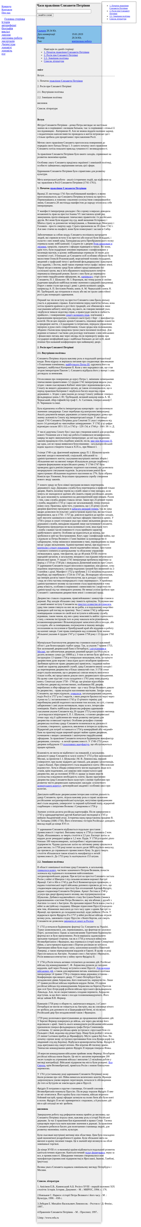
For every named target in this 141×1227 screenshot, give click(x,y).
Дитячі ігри (8, 44)
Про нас (6, 12)
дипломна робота (12, 37)
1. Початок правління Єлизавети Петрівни (66, 52)
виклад (6, 31)
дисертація (8, 41)
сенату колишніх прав (77, 315)
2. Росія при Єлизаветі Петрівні (61, 55)
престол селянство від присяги (94, 604)
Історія (6, 22)
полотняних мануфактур (76, 744)
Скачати (42, 30)
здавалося (75, 693)
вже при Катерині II (101, 440)
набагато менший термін (85, 508)
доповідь (7, 50)
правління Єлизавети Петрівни (66, 80)
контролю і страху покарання (53, 547)
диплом (6, 34)
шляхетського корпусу (49, 785)
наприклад (87, 276)
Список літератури (54, 61)
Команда (6, 6)
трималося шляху (46, 870)
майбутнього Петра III (78, 364)
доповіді (7, 47)
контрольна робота (82, 41)
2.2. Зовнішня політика (56, 58)
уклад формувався (95, 1152)
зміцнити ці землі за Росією (79, 921)
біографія (7, 28)
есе (3, 53)
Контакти (7, 9)
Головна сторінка (14, 18)
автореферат (9, 25)
